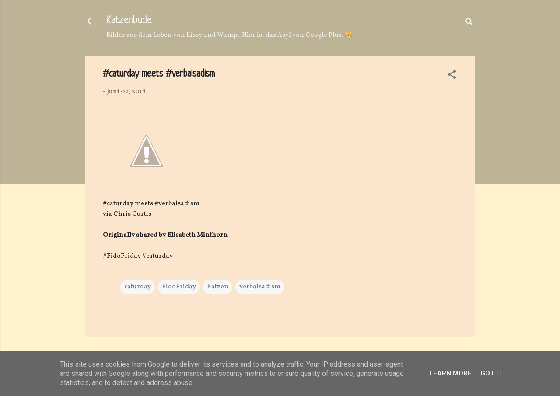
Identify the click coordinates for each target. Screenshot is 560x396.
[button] (452, 76)
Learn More (450, 373)
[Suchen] (469, 24)
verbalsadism (259, 286)
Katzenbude (129, 20)
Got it (491, 373)
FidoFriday (179, 286)
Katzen (217, 286)
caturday (137, 286)
